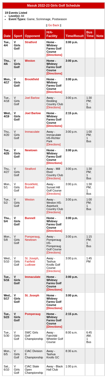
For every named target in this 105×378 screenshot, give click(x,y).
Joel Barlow (32, 97)
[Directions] (54, 54)
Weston (30, 60)
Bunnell (30, 187)
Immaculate (32, 131)
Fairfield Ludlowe (30, 263)
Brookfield (32, 79)
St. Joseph (31, 258)
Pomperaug (32, 236)
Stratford (31, 42)
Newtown (31, 150)
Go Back (53, 25)
